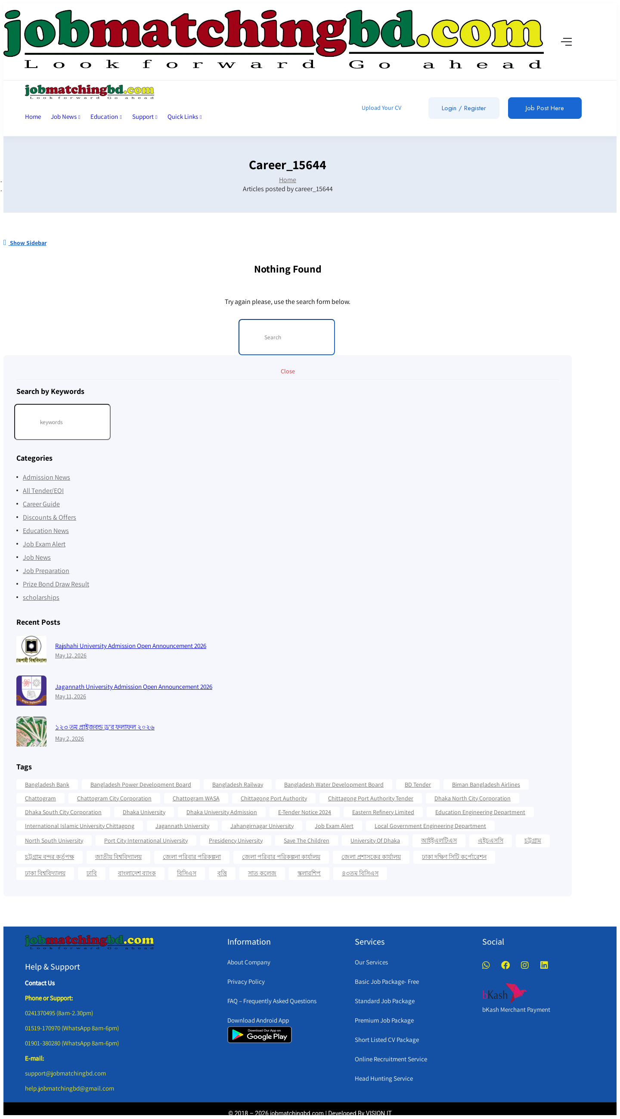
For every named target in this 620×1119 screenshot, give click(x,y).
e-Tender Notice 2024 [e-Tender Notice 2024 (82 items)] (304, 812)
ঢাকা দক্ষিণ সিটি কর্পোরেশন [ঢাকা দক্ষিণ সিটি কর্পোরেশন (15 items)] (454, 857)
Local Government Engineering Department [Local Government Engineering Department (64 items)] (430, 826)
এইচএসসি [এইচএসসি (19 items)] (490, 840)
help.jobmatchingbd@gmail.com (69, 1088)
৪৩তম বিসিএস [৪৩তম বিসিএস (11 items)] (360, 873)
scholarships (41, 597)
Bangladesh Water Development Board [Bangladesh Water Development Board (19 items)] (334, 784)
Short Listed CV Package (387, 1039)
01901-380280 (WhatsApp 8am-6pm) (72, 1043)
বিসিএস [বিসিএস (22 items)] (186, 873)
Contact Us (40, 983)
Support (145, 116)
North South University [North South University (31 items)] (54, 840)
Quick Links (184, 116)
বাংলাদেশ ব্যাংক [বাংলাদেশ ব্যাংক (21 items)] (137, 873)
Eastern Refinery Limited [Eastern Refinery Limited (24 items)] (383, 812)
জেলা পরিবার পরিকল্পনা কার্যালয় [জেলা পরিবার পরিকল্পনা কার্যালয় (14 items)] (281, 857)
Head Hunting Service (384, 1078)
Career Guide (41, 503)
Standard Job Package (385, 1001)
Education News (46, 530)
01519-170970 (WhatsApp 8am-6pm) (72, 1028)
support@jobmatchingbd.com (65, 1073)
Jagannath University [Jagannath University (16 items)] (182, 826)
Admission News (46, 477)
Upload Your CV (380, 108)
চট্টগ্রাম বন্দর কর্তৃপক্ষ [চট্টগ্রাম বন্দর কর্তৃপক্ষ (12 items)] (49, 857)
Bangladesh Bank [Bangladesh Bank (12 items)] (47, 784)
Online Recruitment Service (391, 1059)
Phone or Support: (49, 998)
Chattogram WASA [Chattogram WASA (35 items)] (196, 798)
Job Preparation (46, 570)
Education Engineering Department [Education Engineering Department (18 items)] (480, 812)
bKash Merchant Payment (516, 1009)
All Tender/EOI (43, 490)
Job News (66, 116)
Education (106, 116)
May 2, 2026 (69, 738)
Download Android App (258, 1020)
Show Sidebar (24, 243)
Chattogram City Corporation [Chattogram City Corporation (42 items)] (114, 798)
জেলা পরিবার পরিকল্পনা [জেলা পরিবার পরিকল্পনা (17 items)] (192, 857)
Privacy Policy (246, 981)
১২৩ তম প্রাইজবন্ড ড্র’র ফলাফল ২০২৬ (105, 727)
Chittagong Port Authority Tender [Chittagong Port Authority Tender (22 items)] (370, 798)
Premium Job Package (384, 1020)
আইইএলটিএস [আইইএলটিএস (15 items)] (439, 840)
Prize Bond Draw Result (56, 584)
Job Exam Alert (44, 544)
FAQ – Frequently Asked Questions (271, 1001)
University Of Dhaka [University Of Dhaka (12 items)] (375, 840)
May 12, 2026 (71, 655)
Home (33, 116)
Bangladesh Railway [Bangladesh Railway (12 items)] (237, 784)
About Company (248, 962)
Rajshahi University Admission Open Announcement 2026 (130, 646)
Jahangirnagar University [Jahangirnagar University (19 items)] (262, 826)
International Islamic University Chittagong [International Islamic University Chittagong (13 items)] (79, 826)
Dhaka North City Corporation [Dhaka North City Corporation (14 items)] (472, 798)
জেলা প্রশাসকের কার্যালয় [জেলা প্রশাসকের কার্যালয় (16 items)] (371, 857)
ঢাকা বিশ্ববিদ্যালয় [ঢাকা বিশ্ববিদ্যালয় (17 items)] (45, 873)
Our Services (371, 962)
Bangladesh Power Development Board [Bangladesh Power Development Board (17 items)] (140, 784)
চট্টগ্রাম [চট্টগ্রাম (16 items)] (532, 840)
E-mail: (34, 1058)
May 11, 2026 (70, 696)
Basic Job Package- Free (387, 981)
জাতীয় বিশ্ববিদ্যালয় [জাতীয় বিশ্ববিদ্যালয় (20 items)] (118, 857)
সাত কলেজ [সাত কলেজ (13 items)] (262, 873)
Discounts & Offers (49, 517)
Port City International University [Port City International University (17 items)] (146, 840)
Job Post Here (545, 108)
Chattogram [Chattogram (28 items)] (40, 798)
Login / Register (464, 108)
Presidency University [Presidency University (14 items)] (236, 840)
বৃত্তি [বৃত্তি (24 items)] (222, 873)
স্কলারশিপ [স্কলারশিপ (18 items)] (309, 873)
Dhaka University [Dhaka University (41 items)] (144, 812)
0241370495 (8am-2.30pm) (59, 1013)
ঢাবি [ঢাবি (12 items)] (92, 873)
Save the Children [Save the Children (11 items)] (306, 840)
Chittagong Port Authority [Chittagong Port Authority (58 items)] (274, 798)
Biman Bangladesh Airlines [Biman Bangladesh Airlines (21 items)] (486, 784)
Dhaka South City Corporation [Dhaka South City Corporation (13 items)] (63, 812)
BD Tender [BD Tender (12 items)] (418, 784)
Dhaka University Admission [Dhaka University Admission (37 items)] (221, 812)
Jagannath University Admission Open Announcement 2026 (133, 686)
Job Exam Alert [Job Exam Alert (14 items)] (334, 826)
